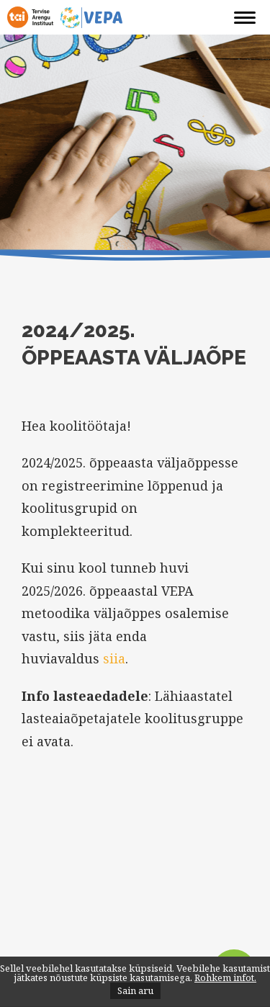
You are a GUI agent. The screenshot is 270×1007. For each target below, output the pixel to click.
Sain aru (135, 990)
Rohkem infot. (225, 977)
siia (114, 658)
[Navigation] (245, 18)
